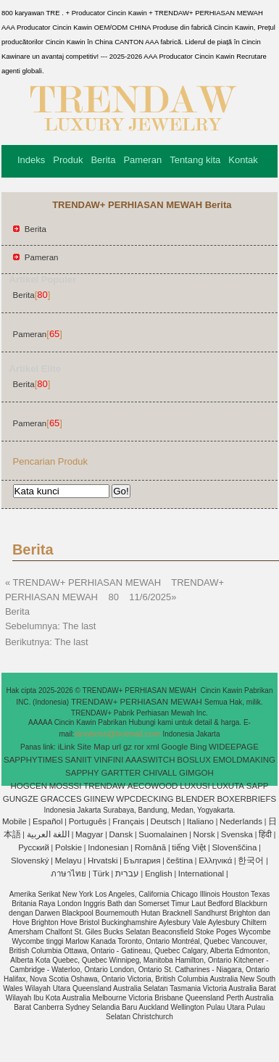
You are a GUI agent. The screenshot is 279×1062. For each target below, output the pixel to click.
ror (139, 746)
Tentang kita (195, 159)
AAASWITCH (150, 759)
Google (174, 746)
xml (152, 746)
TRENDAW (104, 785)
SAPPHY (82, 772)
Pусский (33, 847)
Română (150, 847)
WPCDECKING (144, 799)
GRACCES (61, 799)
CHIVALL (160, 772)
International (201, 873)
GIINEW (98, 799)
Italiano (200, 821)
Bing (198, 746)
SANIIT (78, 759)
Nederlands (241, 821)
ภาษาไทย (68, 873)
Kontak (242, 159)
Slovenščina (234, 847)
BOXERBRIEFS (246, 799)
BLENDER (195, 799)
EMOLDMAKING (244, 759)
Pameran (142, 159)
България (142, 860)
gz (127, 746)
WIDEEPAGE (234, 746)
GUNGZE (20, 799)
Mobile (14, 821)
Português (88, 821)
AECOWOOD (153, 785)
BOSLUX (194, 759)
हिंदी (265, 834)
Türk (101, 873)
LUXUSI (195, 785)
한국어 (251, 860)
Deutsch (166, 821)
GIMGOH (196, 772)
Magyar (89, 834)
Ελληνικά (215, 860)
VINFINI (108, 759)
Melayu (68, 860)
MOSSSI (65, 785)
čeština (180, 860)
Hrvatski (103, 860)
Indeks (31, 159)
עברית (127, 873)
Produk (68, 159)
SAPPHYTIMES (33, 759)
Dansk (121, 834)
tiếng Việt (189, 847)
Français (128, 821)
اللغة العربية (48, 834)
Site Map (93, 746)
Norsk (204, 834)
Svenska (237, 834)
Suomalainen (162, 834)
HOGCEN (28, 785)
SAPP (257, 785)
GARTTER (121, 772)
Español (48, 821)
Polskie (68, 847)
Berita (103, 159)
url (116, 746)
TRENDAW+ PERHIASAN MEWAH (137, 701)
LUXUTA (228, 785)
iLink (66, 746)
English (158, 873)
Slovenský (30, 860)
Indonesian (108, 847)
